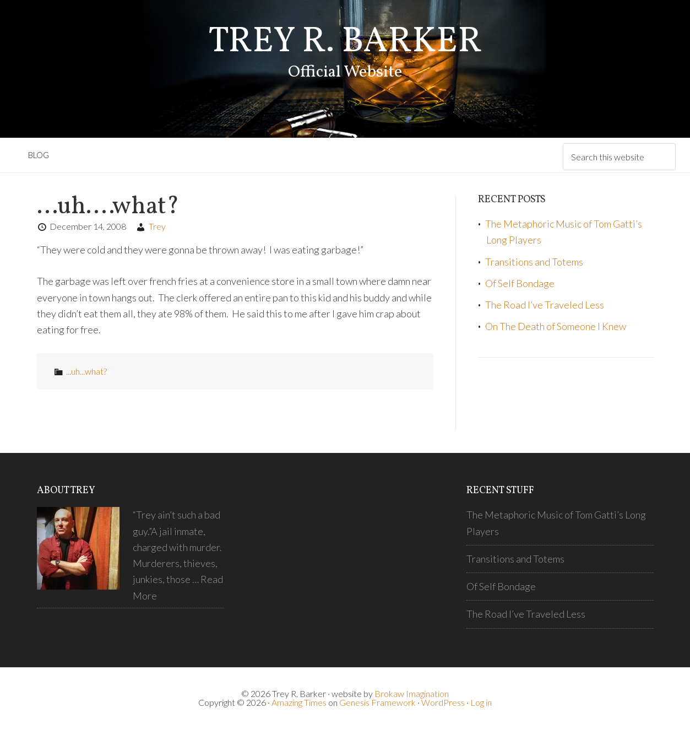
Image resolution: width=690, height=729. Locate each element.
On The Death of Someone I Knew (555, 326)
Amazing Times (299, 702)
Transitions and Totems (534, 262)
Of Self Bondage (520, 283)
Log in (481, 702)
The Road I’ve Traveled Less (544, 305)
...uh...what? (86, 371)
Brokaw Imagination (411, 693)
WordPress (443, 702)
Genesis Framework (377, 702)
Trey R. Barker (345, 42)
